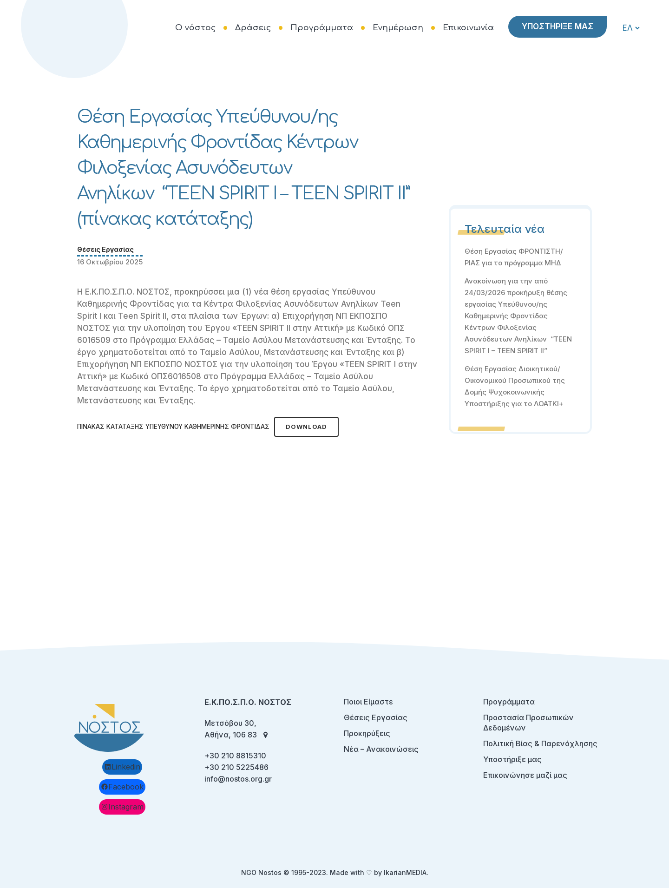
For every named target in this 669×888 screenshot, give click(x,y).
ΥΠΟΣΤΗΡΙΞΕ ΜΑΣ (556, 26)
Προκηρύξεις (367, 733)
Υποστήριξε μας (512, 759)
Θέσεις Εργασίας (105, 249)
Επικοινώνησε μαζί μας (525, 775)
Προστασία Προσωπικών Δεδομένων (528, 722)
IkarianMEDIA (405, 872)
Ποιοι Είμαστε (368, 701)
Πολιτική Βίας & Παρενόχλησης (540, 743)
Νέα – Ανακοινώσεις (381, 749)
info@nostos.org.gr (238, 778)
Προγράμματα (509, 701)
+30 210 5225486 (236, 767)
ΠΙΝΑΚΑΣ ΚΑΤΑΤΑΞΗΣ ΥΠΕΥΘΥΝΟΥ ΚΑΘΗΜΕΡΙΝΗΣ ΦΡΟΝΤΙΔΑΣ (173, 426)
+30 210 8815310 (235, 755)
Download (306, 426)
